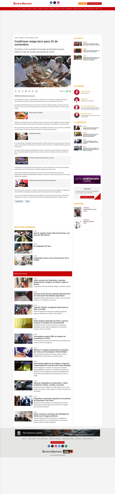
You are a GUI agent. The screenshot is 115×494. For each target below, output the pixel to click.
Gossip (57, 8)
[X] (54, 2)
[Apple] (62, 446)
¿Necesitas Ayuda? (57, 442)
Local (19, 8)
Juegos (97, 8)
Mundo (35, 8)
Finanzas (40, 8)
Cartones (52, 8)
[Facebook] (51, 2)
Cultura (62, 8)
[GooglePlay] (66, 446)
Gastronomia (19, 201)
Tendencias (69, 8)
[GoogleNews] (59, 446)
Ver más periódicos (94, 3)
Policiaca (24, 8)
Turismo (85, 8)
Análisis (46, 8)
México (30, 8)
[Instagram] (58, 2)
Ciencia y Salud (78, 8)
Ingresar (82, 3)
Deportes (91, 8)
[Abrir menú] (14, 9)
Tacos (27, 201)
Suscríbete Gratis (87, 197)
